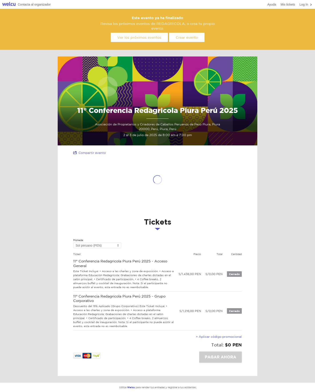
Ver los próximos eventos (139, 37)
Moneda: (78, 240)
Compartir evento (89, 153)
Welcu (9, 4)
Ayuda (271, 4)
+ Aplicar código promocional (219, 336)
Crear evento (187, 37)
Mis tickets (288, 4)
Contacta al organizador (34, 4)
